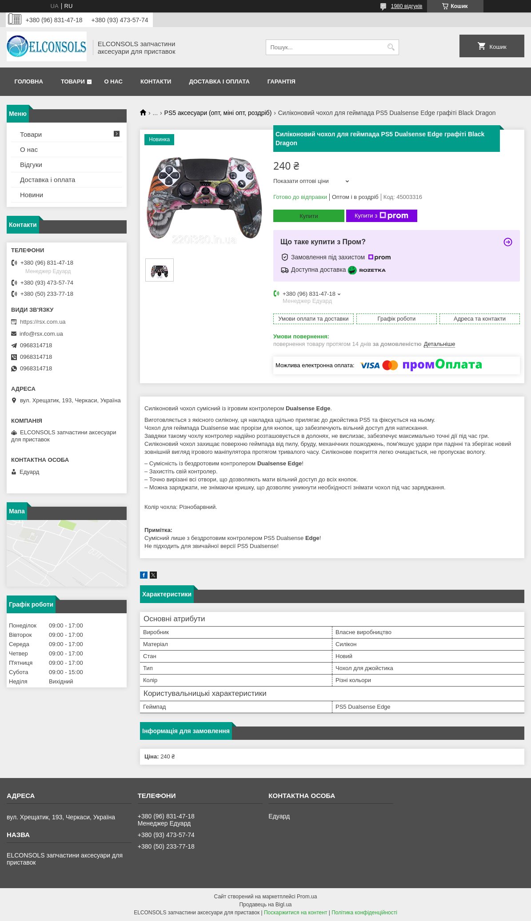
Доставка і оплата (219, 81)
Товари (73, 81)
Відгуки (31, 164)
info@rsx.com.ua (41, 333)
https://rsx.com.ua (43, 321)
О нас (113, 81)
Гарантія (281, 81)
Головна (29, 81)
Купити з (381, 216)
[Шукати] (391, 47)
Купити (308, 216)
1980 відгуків (407, 6)
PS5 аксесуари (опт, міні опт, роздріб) (218, 112)
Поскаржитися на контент (295, 912)
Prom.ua (307, 896)
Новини (31, 194)
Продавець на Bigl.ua (265, 904)
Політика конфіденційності (364, 912)
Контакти (156, 81)
